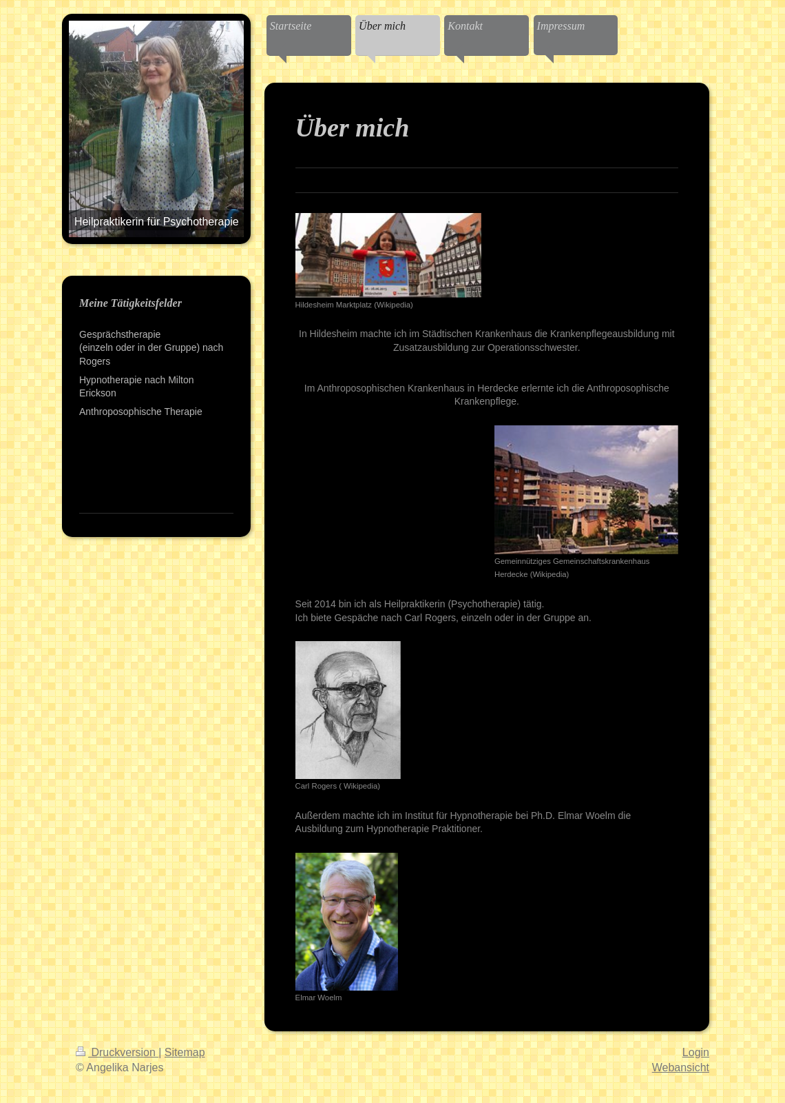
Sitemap (185, 1052)
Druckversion (117, 1052)
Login (695, 1052)
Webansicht (680, 1067)
